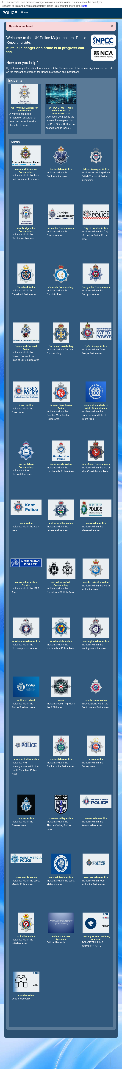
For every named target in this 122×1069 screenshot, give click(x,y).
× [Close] (112, 26)
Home (24, 12)
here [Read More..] (84, 6)
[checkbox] (3, 2)
